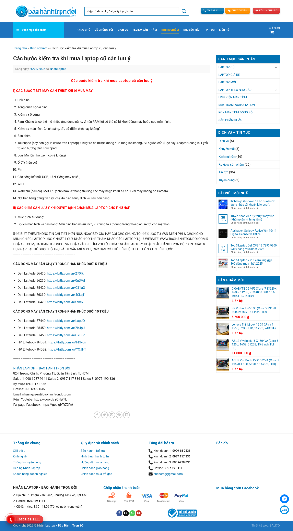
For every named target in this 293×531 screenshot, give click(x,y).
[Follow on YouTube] (139, 513)
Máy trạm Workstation (237, 105)
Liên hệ (224, 29)
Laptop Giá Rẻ (229, 75)
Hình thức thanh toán (95, 456)
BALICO (275, 525)
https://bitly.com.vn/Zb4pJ (66, 328)
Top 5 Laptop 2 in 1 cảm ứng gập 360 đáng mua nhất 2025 (251, 261)
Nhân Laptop (58, 69)
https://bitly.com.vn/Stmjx (65, 302)
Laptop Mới (227, 82)
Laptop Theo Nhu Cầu (235, 90)
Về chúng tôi (104, 29)
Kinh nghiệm (170, 29)
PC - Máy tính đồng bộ (236, 112)
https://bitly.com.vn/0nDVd (66, 280)
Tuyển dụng (227, 180)
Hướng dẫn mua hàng (95, 462)
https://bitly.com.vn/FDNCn (67, 342)
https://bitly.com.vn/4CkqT (65, 295)
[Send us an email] (126, 513)
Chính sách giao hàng (95, 468)
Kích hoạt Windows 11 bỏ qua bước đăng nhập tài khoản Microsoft (253, 203)
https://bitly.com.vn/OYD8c (66, 335)
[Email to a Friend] (111, 415)
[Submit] (184, 11)
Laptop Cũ (227, 67)
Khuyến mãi (191, 29)
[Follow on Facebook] (119, 513)
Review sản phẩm (144, 29)
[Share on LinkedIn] (126, 415)
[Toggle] (276, 67)
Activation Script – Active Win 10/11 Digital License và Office (254, 232)
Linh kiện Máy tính (233, 97)
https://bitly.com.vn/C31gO (66, 288)
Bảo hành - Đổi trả (93, 451)
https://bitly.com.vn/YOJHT (67, 349)
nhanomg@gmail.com (168, 474)
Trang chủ (82, 29)
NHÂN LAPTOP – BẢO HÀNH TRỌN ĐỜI (41, 368)
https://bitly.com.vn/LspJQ (66, 321)
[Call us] (132, 513)
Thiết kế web (259, 525)
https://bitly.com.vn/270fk (65, 273)
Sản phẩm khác (230, 120)
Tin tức (209, 29)
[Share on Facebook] (97, 415)
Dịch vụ (122, 29)
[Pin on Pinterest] (119, 415)
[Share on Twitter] (104, 415)
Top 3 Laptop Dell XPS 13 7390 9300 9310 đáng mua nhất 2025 (254, 247)
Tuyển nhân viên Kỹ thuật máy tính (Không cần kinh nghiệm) (252, 217)
